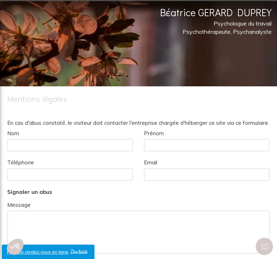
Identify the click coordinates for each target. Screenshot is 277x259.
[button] (15, 246)
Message (19, 204)
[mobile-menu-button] (264, 246)
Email (150, 162)
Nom (13, 133)
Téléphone (20, 162)
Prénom (154, 133)
